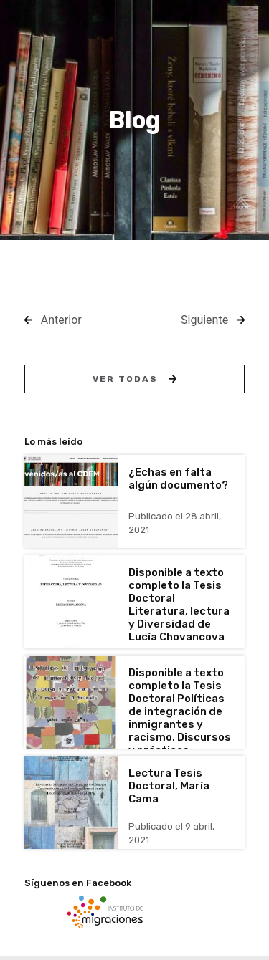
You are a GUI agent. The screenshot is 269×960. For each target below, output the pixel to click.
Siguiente (204, 320)
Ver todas (134, 379)
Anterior (61, 320)
